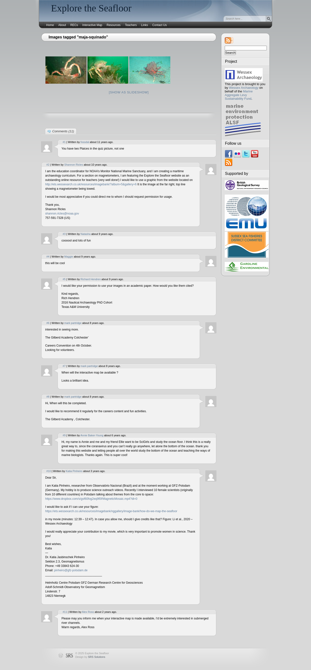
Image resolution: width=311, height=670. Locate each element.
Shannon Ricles (73, 164)
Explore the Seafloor (91, 8)
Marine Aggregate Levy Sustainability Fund (239, 94)
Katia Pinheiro (74, 471)
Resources (114, 25)
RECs (74, 25)
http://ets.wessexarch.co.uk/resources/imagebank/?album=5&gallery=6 (91, 184)
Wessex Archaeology (243, 87)
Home (50, 25)
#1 (64, 142)
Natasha (86, 233)
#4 (47, 256)
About (62, 25)
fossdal (85, 142)
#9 (64, 435)
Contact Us (159, 25)
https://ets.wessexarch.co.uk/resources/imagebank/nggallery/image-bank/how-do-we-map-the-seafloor (111, 511)
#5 (64, 279)
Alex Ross (88, 611)
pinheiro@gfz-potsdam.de (71, 570)
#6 (47, 323)
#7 (64, 366)
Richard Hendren (91, 279)
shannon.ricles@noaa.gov (62, 213)
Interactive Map (92, 25)
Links (144, 25)
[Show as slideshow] (129, 92)
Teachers (131, 25)
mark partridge (73, 323)
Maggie (68, 256)
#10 (48, 471)
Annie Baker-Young (91, 435)
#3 (64, 233)
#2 (47, 164)
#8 (47, 396)
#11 (65, 611)
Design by (90, 656)
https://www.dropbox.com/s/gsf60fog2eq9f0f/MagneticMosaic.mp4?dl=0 (91, 498)
